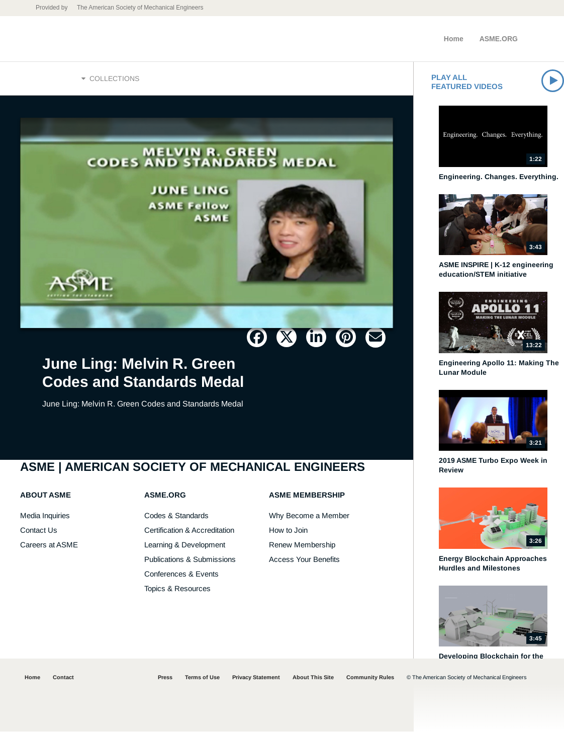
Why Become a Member (309, 516)
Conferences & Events (181, 574)
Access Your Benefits (304, 559)
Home (453, 39)
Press (165, 678)
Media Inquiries (45, 516)
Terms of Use (202, 678)
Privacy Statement (256, 678)
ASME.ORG (499, 39)
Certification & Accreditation (189, 530)
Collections (110, 79)
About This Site (313, 678)
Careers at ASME (49, 545)
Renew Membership (302, 545)
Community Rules (370, 678)
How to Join (288, 530)
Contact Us (38, 530)
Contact (63, 678)
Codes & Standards (176, 516)
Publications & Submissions (190, 559)
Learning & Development (184, 545)
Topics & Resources (177, 589)
